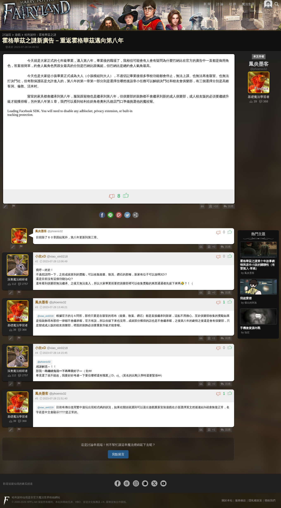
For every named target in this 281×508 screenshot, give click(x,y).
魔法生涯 (248, 4)
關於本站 (227, 499)
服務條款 (240, 499)
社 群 (232, 4)
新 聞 (207, 4)
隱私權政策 (255, 499)
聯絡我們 (270, 499)
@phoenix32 (44, 362)
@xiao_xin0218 (46, 316)
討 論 (220, 4)
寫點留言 (118, 453)
